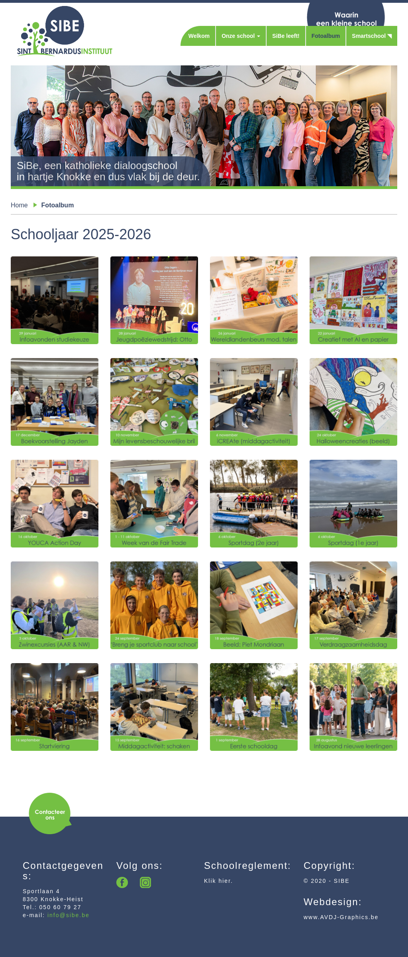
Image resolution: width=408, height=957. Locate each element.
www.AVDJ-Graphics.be (341, 917)
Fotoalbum (326, 36)
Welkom (199, 36)
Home (19, 205)
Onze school (241, 36)
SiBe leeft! (285, 36)
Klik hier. (218, 881)
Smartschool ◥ (372, 36)
